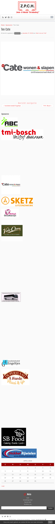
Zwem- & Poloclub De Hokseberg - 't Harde (24, 519)
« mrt (2, 486)
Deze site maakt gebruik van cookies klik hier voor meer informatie (23, 522)
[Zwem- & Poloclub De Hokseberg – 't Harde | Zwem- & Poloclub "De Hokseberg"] (27, 5)
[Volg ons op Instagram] (12, 17)
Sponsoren (9, 25)
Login (27, 498)
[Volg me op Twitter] (6, 17)
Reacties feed (27, 502)
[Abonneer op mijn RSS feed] (3, 17)
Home (2, 25)
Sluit (50, 522)
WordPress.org (27, 504)
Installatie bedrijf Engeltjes (12, 106)
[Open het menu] (51, 17)
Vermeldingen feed (27, 500)
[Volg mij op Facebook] (9, 17)
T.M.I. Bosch (47, 106)
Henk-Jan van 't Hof (41, 33)
